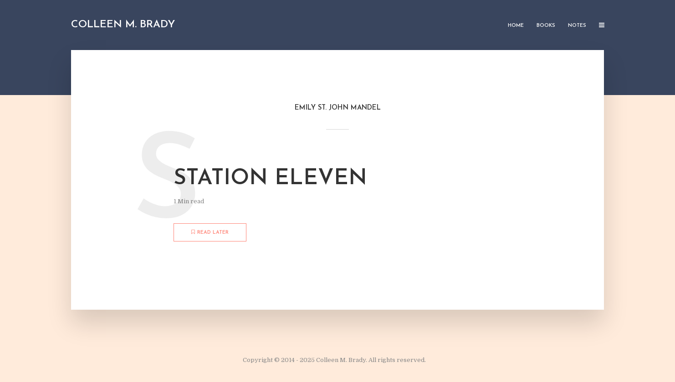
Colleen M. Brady (123, 25)
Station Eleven (270, 179)
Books (546, 25)
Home (516, 25)
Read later (210, 232)
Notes (577, 25)
